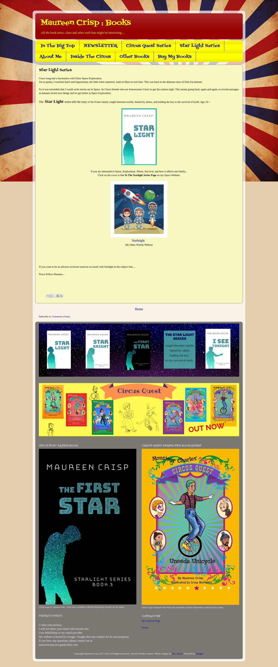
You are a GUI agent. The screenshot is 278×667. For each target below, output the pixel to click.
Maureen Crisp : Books (86, 23)
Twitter (145, 627)
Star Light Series (200, 46)
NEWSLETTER (100, 46)
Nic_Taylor (177, 653)
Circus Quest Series (148, 46)
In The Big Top (58, 46)
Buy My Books (174, 56)
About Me (51, 56)
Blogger (200, 653)
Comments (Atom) (61, 316)
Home (139, 309)
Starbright (139, 240)
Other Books (134, 56)
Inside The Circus (90, 56)
